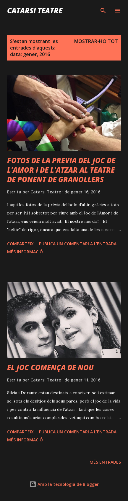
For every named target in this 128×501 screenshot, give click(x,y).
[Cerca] (103, 10)
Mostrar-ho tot (96, 41)
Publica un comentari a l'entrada (77, 243)
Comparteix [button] (20, 243)
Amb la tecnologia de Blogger (64, 484)
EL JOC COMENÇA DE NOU (50, 367)
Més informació (25, 252)
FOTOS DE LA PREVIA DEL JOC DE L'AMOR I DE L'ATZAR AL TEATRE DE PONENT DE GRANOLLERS (61, 169)
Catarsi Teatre (34, 10)
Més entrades (105, 462)
